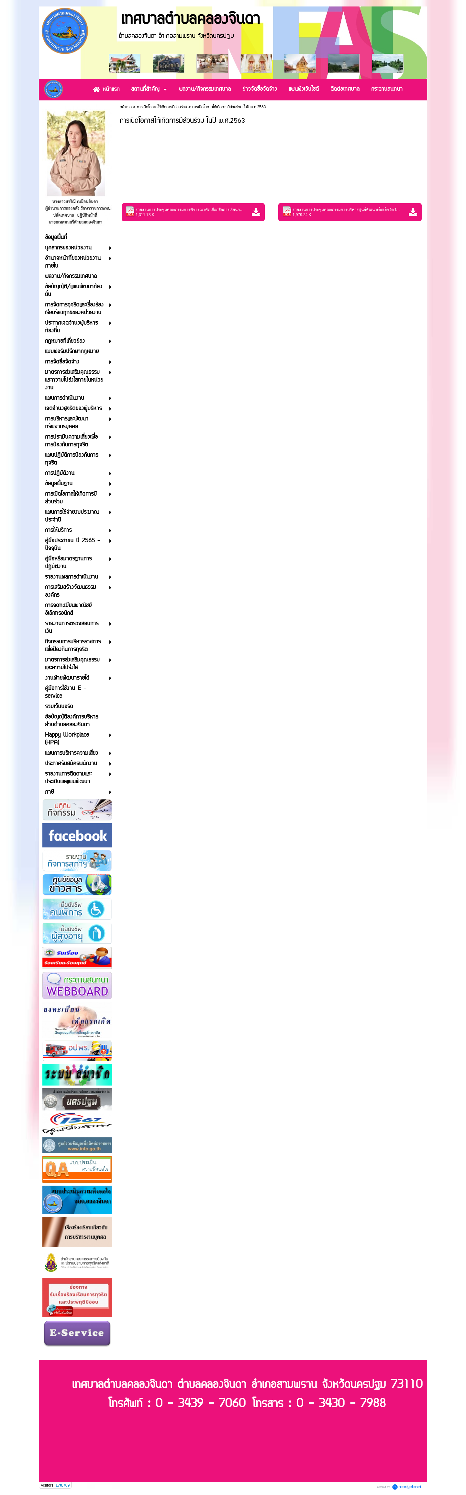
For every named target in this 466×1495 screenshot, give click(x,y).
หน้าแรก (126, 107)
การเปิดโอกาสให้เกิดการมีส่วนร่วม (162, 107)
